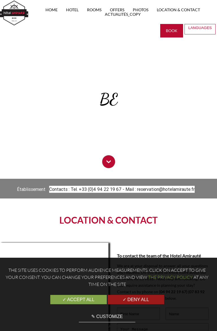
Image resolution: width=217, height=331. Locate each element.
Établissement (32, 189)
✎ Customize (107, 316)
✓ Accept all (78, 299)
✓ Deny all (136, 299)
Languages (200, 29)
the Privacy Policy (170, 277)
